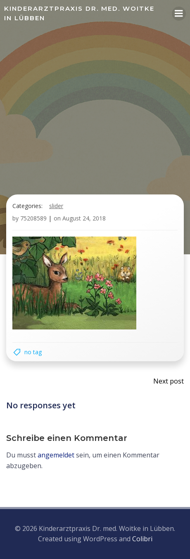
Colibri (142, 538)
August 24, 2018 (84, 218)
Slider (56, 206)
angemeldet (56, 455)
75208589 (33, 218)
